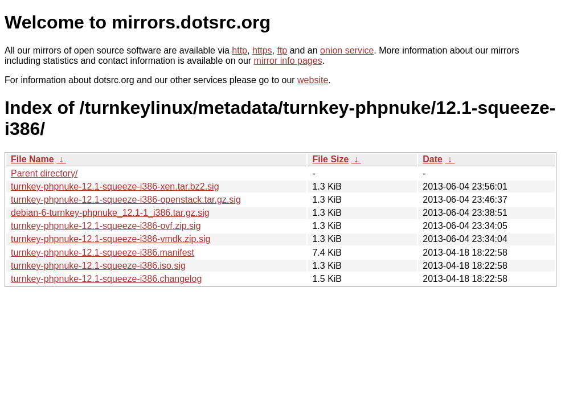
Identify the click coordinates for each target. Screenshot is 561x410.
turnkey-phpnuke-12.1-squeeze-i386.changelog (106, 279)
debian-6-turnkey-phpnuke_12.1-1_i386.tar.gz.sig (110, 213)
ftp (282, 50)
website (312, 80)
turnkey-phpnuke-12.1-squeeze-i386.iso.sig (98, 265)
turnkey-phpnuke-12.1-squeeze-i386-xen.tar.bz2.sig (115, 186)
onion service (347, 50)
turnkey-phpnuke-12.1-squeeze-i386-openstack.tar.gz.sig (126, 199)
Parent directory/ (44, 173)
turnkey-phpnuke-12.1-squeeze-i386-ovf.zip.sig (106, 226)
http (239, 50)
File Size (330, 159)
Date (433, 159)
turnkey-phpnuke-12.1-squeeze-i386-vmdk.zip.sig (110, 239)
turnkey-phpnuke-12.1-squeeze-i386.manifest (102, 252)
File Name (32, 159)
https (262, 50)
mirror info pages (288, 60)
